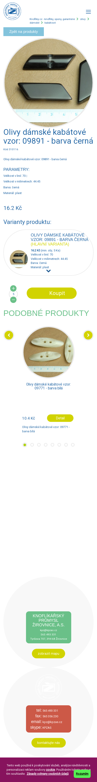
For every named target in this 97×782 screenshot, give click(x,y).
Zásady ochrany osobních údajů (48, 773)
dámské (34, 22)
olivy (83, 19)
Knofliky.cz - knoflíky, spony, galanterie (52, 19)
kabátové (50, 22)
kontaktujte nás (48, 743)
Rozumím (82, 773)
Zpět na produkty (23, 32)
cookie (50, 769)
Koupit (57, 293)
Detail (60, 418)
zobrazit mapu (48, 653)
